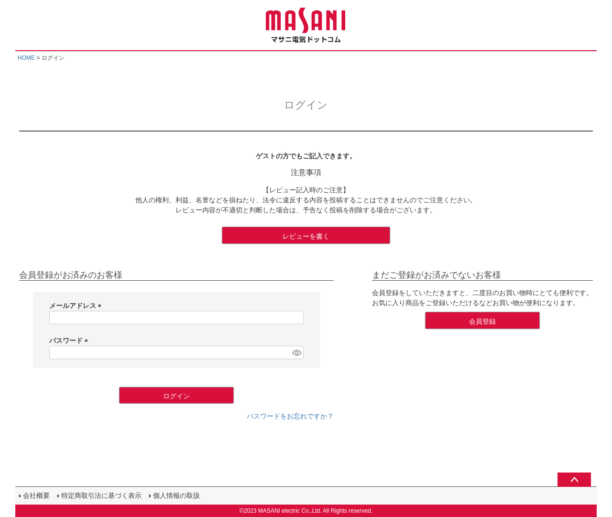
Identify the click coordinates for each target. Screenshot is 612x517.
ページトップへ (574, 480)
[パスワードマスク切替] (296, 352)
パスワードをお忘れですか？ (290, 416)
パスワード (70, 340)
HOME (26, 58)
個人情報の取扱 (176, 495)
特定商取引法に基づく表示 (101, 495)
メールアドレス (77, 305)
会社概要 (36, 495)
